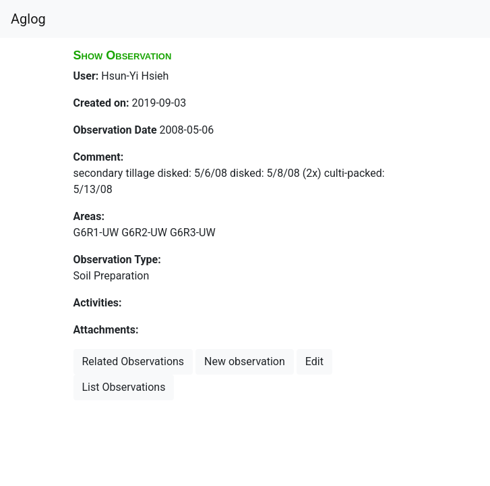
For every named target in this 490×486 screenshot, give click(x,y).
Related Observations (133, 361)
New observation (244, 361)
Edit (314, 361)
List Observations (124, 387)
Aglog (28, 19)
